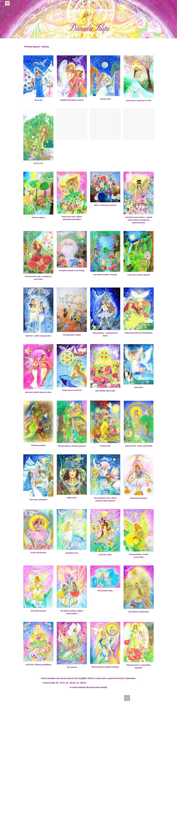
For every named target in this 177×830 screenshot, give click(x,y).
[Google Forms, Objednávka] (88, 761)
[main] (88, 45)
